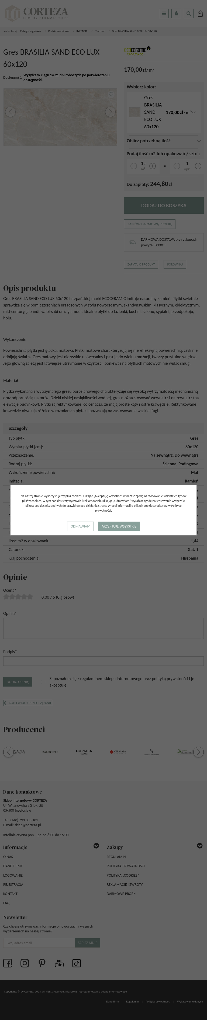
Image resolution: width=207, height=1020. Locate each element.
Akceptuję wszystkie (119, 526)
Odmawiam (80, 526)
